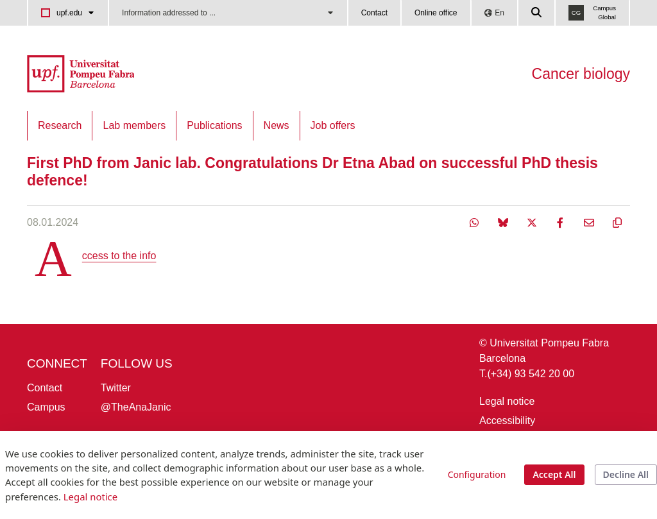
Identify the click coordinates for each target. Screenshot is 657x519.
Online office (435, 12)
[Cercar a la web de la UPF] (537, 13)
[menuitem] (60, 125)
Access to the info (119, 255)
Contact (374, 12)
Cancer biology (581, 73)
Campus (46, 407)
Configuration (477, 474)
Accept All (554, 474)
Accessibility (507, 420)
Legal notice (506, 401)
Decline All (626, 474)
